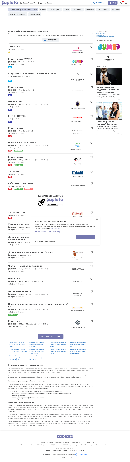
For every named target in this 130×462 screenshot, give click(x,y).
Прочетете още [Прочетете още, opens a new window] (55, 228)
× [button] (97, 219)
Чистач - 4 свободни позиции (25, 265)
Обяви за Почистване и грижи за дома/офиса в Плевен (58, 351)
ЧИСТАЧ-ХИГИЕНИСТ (19, 291)
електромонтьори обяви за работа (105, 36)
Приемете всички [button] (85, 237)
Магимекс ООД (77, 281)
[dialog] (65, 231)
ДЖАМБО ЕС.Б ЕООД (77, 64)
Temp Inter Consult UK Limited (77, 79)
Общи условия (47, 442)
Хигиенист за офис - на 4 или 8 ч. (27, 224)
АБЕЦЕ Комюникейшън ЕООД (77, 258)
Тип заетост (77, 10)
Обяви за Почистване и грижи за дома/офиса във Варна (58, 344)
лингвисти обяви (100, 35)
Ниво (66, 10)
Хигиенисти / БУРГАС (20, 59)
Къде (42, 10)
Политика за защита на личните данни (70, 442)
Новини (81, 450)
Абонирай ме (52, 40)
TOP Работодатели (68, 445)
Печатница (73, 450)
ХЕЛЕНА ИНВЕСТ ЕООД (78, 327)
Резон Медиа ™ (68, 458)
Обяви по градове (89, 445)
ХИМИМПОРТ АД (77, 91)
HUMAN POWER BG (77, 176)
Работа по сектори (25, 445)
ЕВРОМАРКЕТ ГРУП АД (78, 121)
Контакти (90, 442)
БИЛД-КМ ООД (77, 217)
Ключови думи (54, 10)
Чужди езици (102, 10)
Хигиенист (14, 46)
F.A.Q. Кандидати (45, 445)
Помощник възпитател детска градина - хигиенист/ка (38, 305)
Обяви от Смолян (100, 33)
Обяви (65, 450)
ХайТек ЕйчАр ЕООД (78, 52)
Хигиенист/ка (16, 87)
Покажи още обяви (50, 336)
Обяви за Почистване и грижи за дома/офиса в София (17, 344)
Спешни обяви (35, 14)
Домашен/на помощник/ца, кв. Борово (30, 252)
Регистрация (99, 3)
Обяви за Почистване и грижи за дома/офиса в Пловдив (37, 344)
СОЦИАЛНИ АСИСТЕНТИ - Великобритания (32, 73)
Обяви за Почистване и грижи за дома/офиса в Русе (18, 350)
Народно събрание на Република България (77, 268)
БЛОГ (38, 445)
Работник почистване (20, 183)
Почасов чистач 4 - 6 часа (23, 142)
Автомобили (57, 450)
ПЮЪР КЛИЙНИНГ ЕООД (77, 149)
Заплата (115, 10)
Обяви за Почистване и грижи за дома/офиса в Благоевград (78, 351)
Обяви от (89, 10)
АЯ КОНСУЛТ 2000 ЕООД (77, 186)
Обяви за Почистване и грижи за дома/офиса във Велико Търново (18, 358)
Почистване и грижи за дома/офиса (22, 10)
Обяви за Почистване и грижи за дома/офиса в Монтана (37, 358)
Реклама (107, 445)
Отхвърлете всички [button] (64, 237)
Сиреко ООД (77, 164)
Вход (113, 3)
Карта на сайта (79, 445)
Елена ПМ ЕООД (77, 133)
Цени (38, 442)
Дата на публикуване (17, 14)
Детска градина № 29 (77, 310)
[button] (65, 231)
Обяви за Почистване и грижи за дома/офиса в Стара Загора (37, 351)
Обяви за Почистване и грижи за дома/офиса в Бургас (78, 344)
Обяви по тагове (99, 445)
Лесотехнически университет (77, 294)
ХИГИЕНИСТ (15, 171)
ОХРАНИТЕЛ (15, 101)
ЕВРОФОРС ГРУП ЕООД (78, 108)
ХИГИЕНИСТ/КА (17, 116)
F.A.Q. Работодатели (56, 445)
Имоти (48, 450)
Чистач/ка (14, 278)
